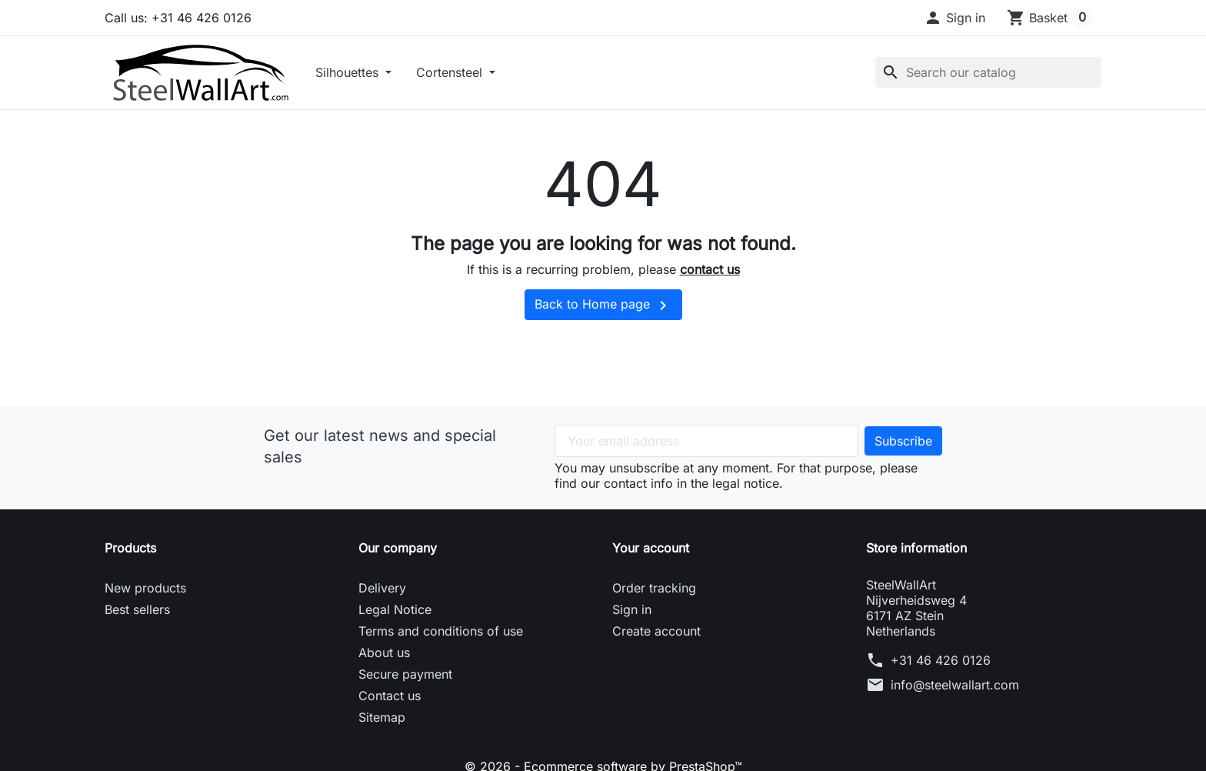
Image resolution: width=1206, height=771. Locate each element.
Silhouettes (348, 72)
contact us (710, 269)
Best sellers (137, 609)
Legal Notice (394, 609)
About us (384, 652)
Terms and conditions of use (440, 631)
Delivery (382, 588)
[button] (954, 18)
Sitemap (381, 717)
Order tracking (654, 588)
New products (145, 588)
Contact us (389, 695)
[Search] (988, 72)
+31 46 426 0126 (941, 660)
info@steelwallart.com (955, 685)
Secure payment (405, 674)
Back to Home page (603, 305)
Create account (656, 631)
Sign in (631, 609)
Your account (650, 548)
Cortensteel (451, 72)
